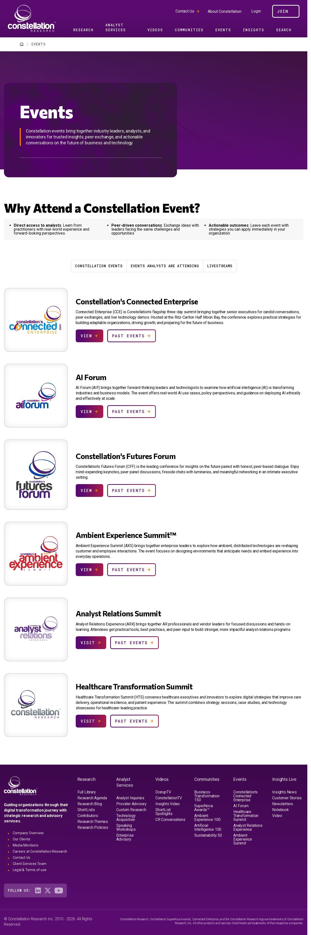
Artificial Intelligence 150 (207, 827)
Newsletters (282, 803)
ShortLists (86, 809)
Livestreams (220, 266)
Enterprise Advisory (124, 837)
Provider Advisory (131, 803)
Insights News (284, 792)
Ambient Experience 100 (207, 817)
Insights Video (167, 803)
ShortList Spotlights (164, 811)
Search (284, 30)
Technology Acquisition (125, 817)
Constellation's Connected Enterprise (245, 796)
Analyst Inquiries (130, 798)
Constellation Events (99, 266)
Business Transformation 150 (206, 796)
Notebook (280, 809)
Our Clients (21, 839)
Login (256, 11)
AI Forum (240, 805)
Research (83, 30)
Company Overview (28, 833)
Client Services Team (29, 864)
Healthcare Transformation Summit (245, 815)
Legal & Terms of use (29, 870)
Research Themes (92, 821)
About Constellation (224, 11)
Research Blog (89, 803)
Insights (253, 30)
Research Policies (92, 827)
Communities (189, 30)
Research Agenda (92, 798)
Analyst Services (115, 27)
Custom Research (131, 809)
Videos (155, 30)
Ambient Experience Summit (242, 839)
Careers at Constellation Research (40, 851)
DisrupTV (163, 792)
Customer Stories (287, 798)
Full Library (86, 792)
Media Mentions (25, 845)
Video (277, 815)
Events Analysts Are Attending (165, 266)
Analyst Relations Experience (248, 827)
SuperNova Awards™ (203, 807)
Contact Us (185, 11)
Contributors (87, 815)
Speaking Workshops (125, 827)
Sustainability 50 (208, 835)
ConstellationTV (168, 798)
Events (223, 30)
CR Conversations (170, 819)
